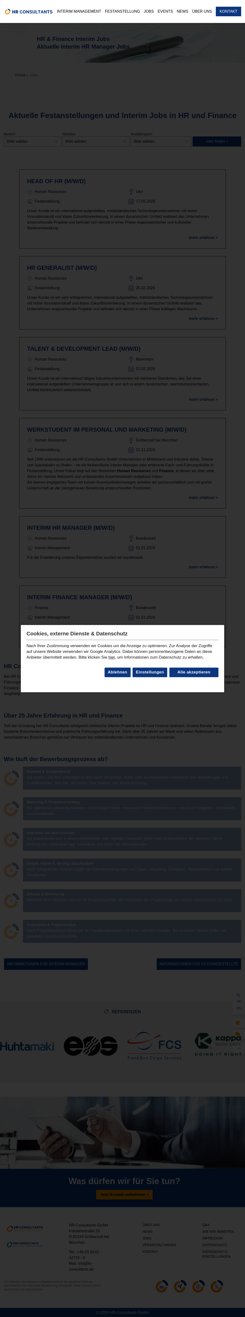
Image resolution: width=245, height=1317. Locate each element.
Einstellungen (150, 672)
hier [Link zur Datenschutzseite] (111, 657)
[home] (29, 11)
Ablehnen (117, 672)
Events (165, 11)
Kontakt (228, 11)
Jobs (149, 11)
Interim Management (79, 11)
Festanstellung (122, 11)
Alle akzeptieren (194, 672)
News (182, 11)
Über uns (202, 11)
